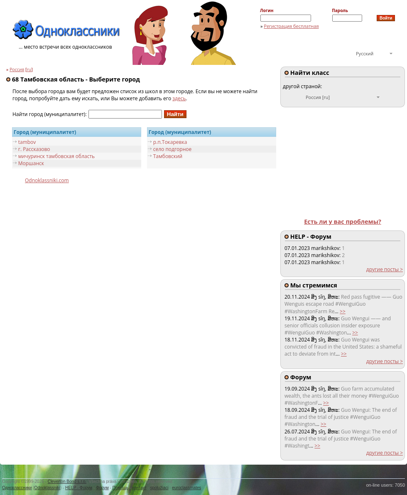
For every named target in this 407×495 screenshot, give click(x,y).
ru (29, 69)
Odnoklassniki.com (47, 180)
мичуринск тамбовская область (56, 156)
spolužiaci (159, 487)
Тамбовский (168, 156)
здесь (179, 98)
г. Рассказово (34, 149)
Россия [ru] (318, 97)
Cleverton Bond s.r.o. (67, 481)
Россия (17, 69)
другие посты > (384, 269)
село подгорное (172, 149)
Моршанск (31, 163)
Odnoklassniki (47, 487)
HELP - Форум (78, 487)
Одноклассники (17, 487)
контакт (139, 487)
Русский (364, 53)
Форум (102, 487)
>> (343, 311)
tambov (27, 142)
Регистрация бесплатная (291, 26)
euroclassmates (186, 487)
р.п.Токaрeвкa (170, 142)
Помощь (120, 487)
